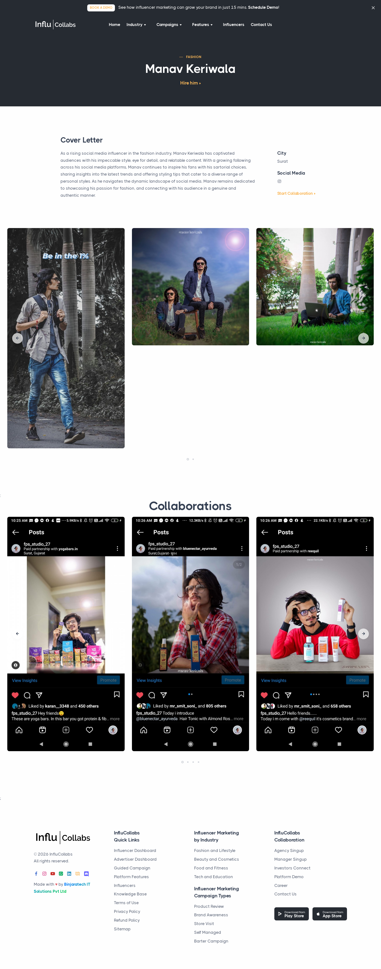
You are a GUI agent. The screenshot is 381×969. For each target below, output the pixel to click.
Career (281, 885)
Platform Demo (289, 876)
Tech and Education (213, 876)
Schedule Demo (263, 7)
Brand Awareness (211, 914)
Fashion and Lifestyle (214, 850)
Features (202, 26)
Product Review (209, 906)
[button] (187, 462)
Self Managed (207, 932)
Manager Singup (290, 859)
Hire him (189, 86)
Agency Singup (289, 850)
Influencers (232, 26)
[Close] (373, 8)
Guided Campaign (132, 868)
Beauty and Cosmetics (216, 859)
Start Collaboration (295, 196)
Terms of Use (126, 902)
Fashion (194, 60)
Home (112, 26)
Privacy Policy (127, 911)
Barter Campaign (211, 941)
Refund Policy (127, 920)
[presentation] (17, 341)
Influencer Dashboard (135, 850)
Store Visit (204, 923)
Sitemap (122, 928)
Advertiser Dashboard (135, 859)
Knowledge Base (130, 894)
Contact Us (263, 26)
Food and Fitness (211, 868)
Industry (137, 26)
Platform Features (131, 876)
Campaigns (169, 26)
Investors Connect (292, 868)
